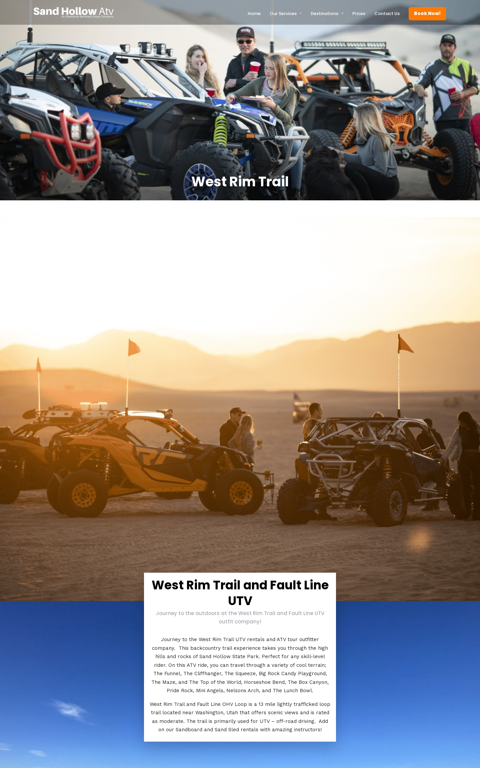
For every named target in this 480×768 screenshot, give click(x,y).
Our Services (283, 13)
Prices (358, 13)
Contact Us (387, 13)
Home (254, 13)
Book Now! (427, 13)
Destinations (324, 13)
